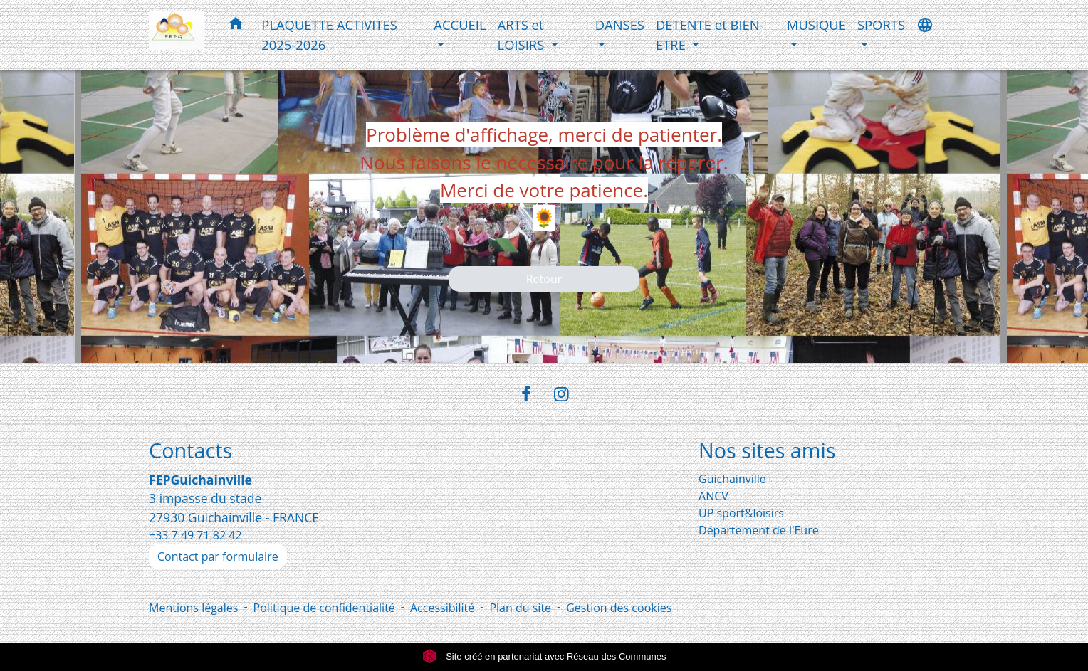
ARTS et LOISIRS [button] (523, 34)
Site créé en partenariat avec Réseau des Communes (544, 656)
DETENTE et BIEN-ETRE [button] (710, 34)
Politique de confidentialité (324, 607)
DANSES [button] (619, 24)
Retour (544, 279)
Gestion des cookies (618, 607)
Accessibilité (442, 607)
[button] (236, 26)
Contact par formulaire (217, 556)
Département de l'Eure (759, 530)
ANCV (713, 496)
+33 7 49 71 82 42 (195, 535)
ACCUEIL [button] (460, 24)
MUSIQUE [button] (816, 24)
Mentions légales (193, 607)
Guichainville (732, 479)
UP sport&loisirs (741, 513)
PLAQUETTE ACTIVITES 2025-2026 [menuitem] (329, 34)
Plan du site (520, 607)
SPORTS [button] (881, 24)
